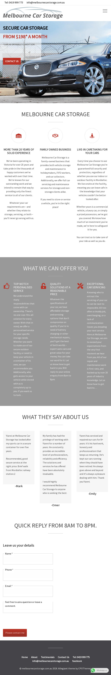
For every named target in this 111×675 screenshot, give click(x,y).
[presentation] (25, 621)
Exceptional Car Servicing (96, 285)
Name (9, 553)
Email (9, 585)
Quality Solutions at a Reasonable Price (60, 289)
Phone (9, 569)
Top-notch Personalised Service (22, 287)
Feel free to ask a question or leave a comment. (23, 603)
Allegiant (63, 668)
